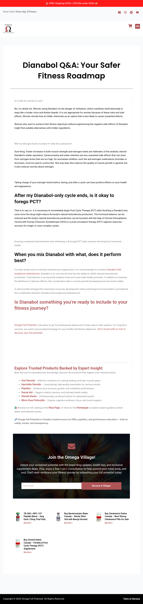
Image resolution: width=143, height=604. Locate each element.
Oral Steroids (29, 390)
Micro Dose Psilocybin (34, 410)
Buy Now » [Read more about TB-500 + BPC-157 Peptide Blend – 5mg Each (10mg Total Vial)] (28, 533)
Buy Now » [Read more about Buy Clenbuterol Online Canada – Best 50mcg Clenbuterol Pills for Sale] (109, 533)
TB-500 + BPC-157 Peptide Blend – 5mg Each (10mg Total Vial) (36, 527)
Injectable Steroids (32, 394)
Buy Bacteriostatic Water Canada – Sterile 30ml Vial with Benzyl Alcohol (76, 527)
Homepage (84, 417)
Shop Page (55, 417)
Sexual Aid (27, 402)
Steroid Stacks (29, 406)
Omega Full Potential (26, 334)
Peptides (26, 398)
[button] (137, 26)
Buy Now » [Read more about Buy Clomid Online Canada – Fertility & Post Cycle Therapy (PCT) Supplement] (28, 562)
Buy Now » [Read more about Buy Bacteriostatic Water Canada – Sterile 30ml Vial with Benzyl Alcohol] (68, 533)
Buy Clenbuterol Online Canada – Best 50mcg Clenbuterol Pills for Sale (116, 527)
